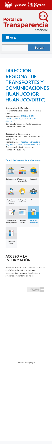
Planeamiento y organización (22, 173)
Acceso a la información (33, 214)
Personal (33, 193)
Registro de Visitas (11, 235)
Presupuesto (33, 172)
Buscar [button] (39, 47)
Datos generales (11, 172)
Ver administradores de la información (23, 160)
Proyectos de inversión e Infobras (11, 195)
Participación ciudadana (22, 194)
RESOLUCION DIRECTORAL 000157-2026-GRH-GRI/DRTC (21, 118)
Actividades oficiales (22, 214)
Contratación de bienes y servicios (11, 214)
